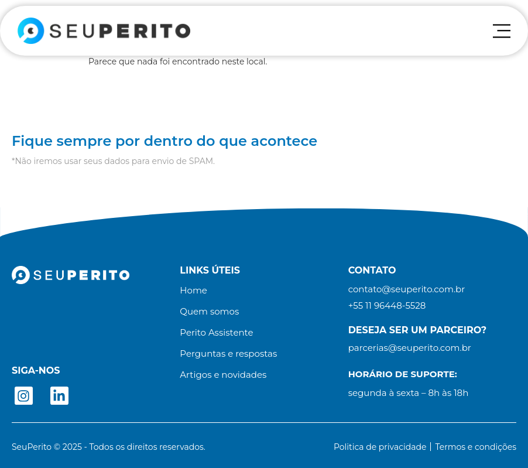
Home (193, 290)
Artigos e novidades (223, 375)
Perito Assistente (216, 332)
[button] (387, 305)
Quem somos (209, 311)
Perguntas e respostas (228, 353)
